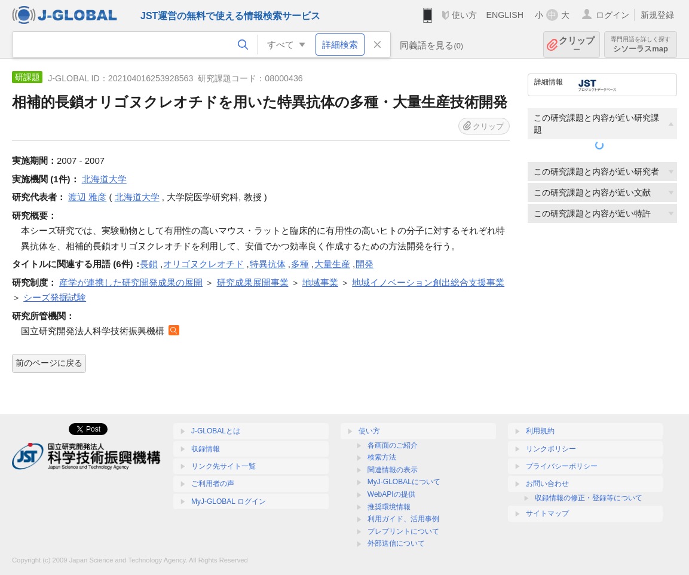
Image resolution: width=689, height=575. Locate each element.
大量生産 (332, 264)
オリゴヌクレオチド (203, 264)
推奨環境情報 (389, 507)
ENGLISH (504, 15)
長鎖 (149, 264)
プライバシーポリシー (562, 466)
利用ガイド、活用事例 (403, 519)
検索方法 (382, 457)
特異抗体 (268, 264)
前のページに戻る (49, 363)
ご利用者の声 (212, 483)
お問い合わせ (547, 483)
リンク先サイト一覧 (223, 466)
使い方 (464, 15)
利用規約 (540, 431)
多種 (300, 264)
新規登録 (657, 15)
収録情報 (205, 449)
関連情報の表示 (393, 470)
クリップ (577, 44)
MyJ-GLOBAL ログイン (228, 501)
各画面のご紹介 (393, 445)
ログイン (612, 15)
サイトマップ (547, 513)
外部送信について (396, 543)
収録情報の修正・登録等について (588, 498)
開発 (364, 264)
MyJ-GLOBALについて (404, 482)
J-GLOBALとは (215, 431)
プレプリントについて (403, 531)
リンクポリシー (551, 449)
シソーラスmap (640, 44)
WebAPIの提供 (391, 494)
